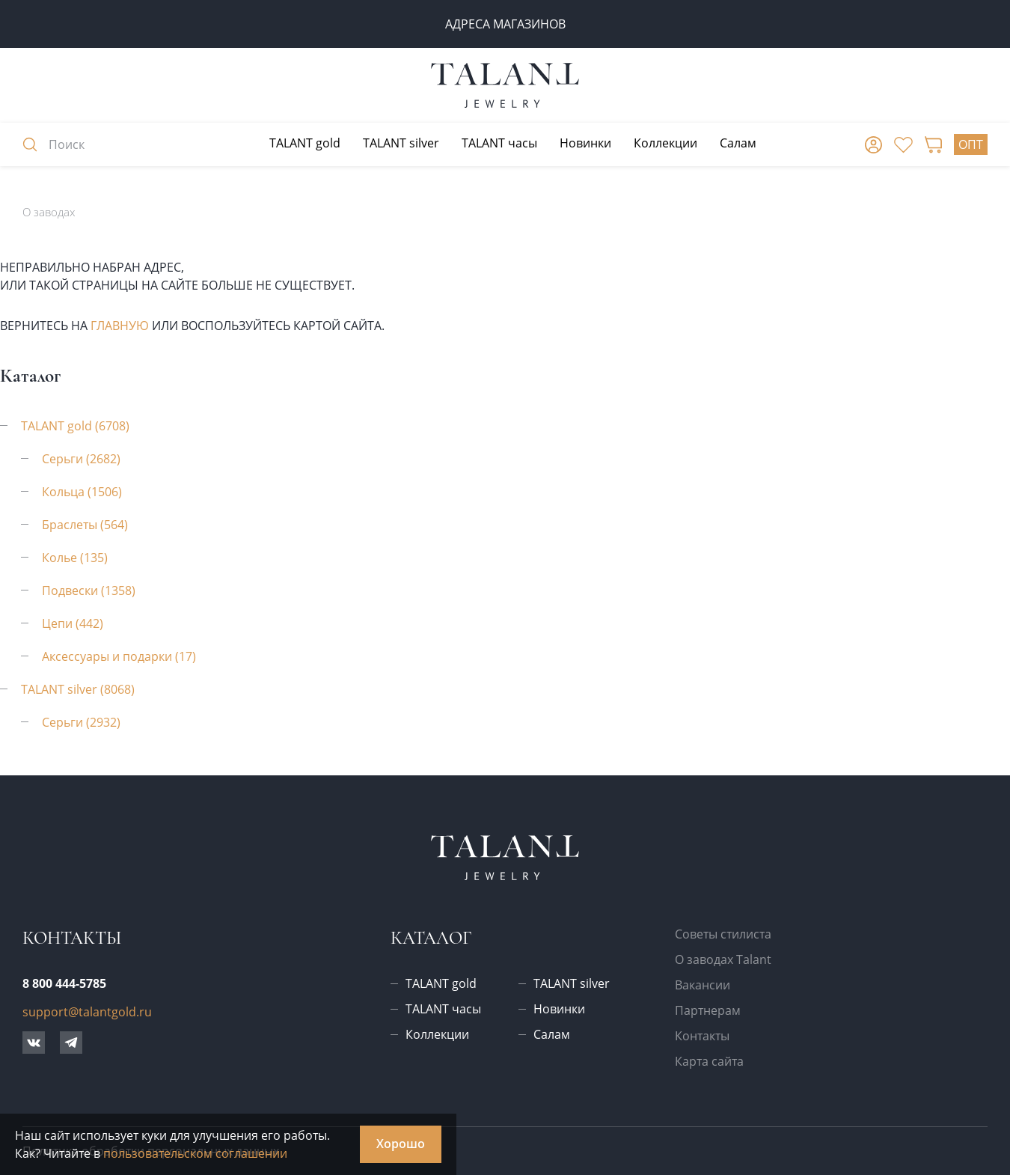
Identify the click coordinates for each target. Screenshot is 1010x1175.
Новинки (585, 143)
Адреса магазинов (505, 24)
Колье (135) (75, 557)
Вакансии (702, 985)
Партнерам (708, 1010)
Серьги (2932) (81, 722)
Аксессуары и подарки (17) (119, 656)
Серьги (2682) (81, 459)
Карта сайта (709, 1061)
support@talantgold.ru (87, 1012)
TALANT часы (499, 143)
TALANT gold (304, 143)
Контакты (702, 1036)
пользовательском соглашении (195, 1153)
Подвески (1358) (88, 590)
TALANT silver (401, 143)
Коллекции (665, 143)
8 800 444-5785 (64, 983)
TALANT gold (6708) (75, 426)
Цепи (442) (72, 623)
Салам (738, 143)
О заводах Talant (723, 959)
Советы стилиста (723, 934)
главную (120, 325)
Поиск (53, 144)
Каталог (431, 938)
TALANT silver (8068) (78, 689)
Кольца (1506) (82, 491)
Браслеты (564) (85, 524)
